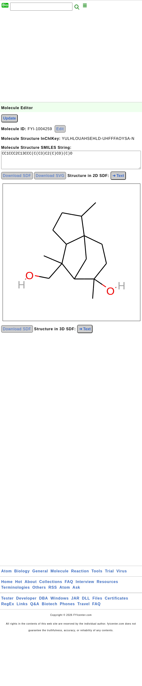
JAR (75, 602)
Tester (7, 602)
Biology (22, 575)
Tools (96, 575)
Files (97, 602)
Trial (109, 575)
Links (22, 608)
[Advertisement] (44, 57)
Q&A (35, 608)
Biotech (50, 608)
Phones (67, 608)
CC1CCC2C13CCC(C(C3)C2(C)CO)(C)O (71, 162)
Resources (107, 585)
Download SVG (50, 179)
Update (9, 118)
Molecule (60, 575)
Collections (50, 585)
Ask (76, 591)
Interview (85, 585)
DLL (86, 602)
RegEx (7, 608)
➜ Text (118, 179)
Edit (60, 129)
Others (39, 591)
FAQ (69, 585)
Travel (83, 608)
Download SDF (17, 179)
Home (7, 585)
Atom (6, 575)
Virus (121, 575)
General (40, 575)
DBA (43, 602)
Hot (18, 585)
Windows (59, 602)
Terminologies (15, 591)
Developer (26, 602)
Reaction (80, 575)
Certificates (116, 602)
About (31, 585)
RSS (53, 591)
